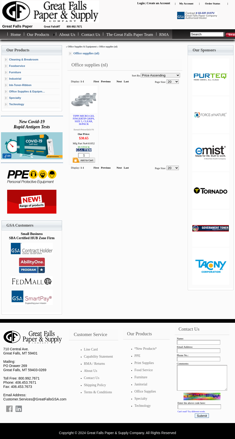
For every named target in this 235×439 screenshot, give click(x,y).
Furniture (12, 72)
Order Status (212, 3)
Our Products (38, 34)
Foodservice (14, 66)
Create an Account (158, 3)
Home (16, 34)
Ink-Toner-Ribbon (18, 85)
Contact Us (90, 34)
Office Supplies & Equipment (25, 92)
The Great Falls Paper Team (129, 34)
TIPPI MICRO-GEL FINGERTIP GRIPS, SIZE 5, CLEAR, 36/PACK (84, 120)
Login (141, 3)
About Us (67, 34)
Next (119, 81)
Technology (14, 104)
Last (126, 81)
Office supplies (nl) (108, 46)
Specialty (12, 98)
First (96, 81)
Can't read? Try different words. (191, 411)
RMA (164, 34)
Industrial (12, 79)
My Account (186, 3)
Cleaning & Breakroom (21, 60)
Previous (106, 81)
